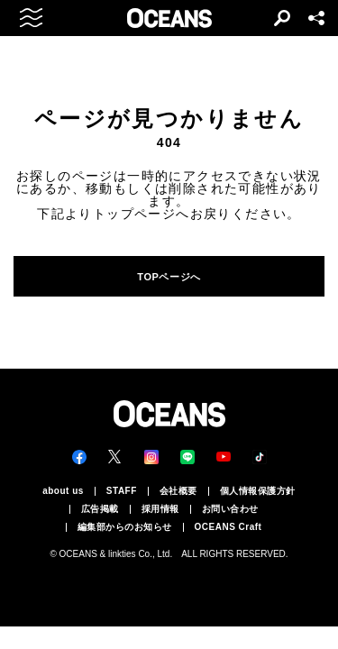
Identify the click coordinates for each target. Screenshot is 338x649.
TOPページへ (168, 276)
